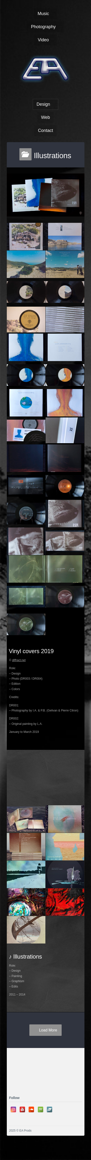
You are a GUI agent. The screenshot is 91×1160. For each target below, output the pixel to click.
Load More (48, 1030)
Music (43, 13)
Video (43, 39)
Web (45, 117)
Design (43, 104)
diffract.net (19, 660)
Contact (45, 130)
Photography (43, 26)
